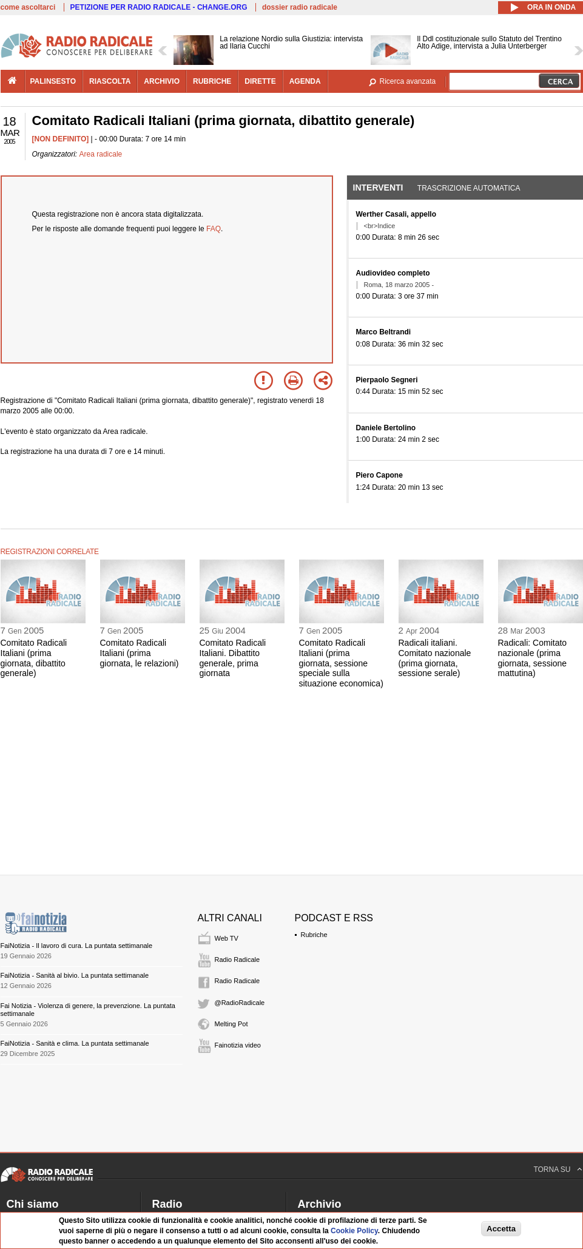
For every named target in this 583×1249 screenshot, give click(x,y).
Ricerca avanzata (408, 81)
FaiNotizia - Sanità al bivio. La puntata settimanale (75, 975)
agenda (305, 81)
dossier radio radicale (299, 7)
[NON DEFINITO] (60, 139)
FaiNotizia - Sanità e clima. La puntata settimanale (75, 1043)
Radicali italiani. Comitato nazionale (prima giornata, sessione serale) (435, 658)
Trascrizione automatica (469, 188)
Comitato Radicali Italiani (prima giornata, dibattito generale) (34, 658)
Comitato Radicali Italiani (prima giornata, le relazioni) (139, 653)
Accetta (501, 1228)
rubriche (212, 81)
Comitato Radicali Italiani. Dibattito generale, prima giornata (233, 658)
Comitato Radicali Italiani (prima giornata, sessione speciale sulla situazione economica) (341, 663)
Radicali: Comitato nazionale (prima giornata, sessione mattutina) (532, 658)
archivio (162, 81)
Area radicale (101, 154)
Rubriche (314, 934)
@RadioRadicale (240, 1002)
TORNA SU (551, 1169)
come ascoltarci (28, 7)
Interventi (378, 187)
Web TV (226, 938)
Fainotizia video (238, 1045)
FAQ (213, 229)
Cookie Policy (354, 1231)
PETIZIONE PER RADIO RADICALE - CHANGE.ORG (159, 7)
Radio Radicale (237, 959)
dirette (259, 81)
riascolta (109, 81)
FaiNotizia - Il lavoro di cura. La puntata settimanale (77, 945)
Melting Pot (231, 1023)
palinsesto (53, 81)
